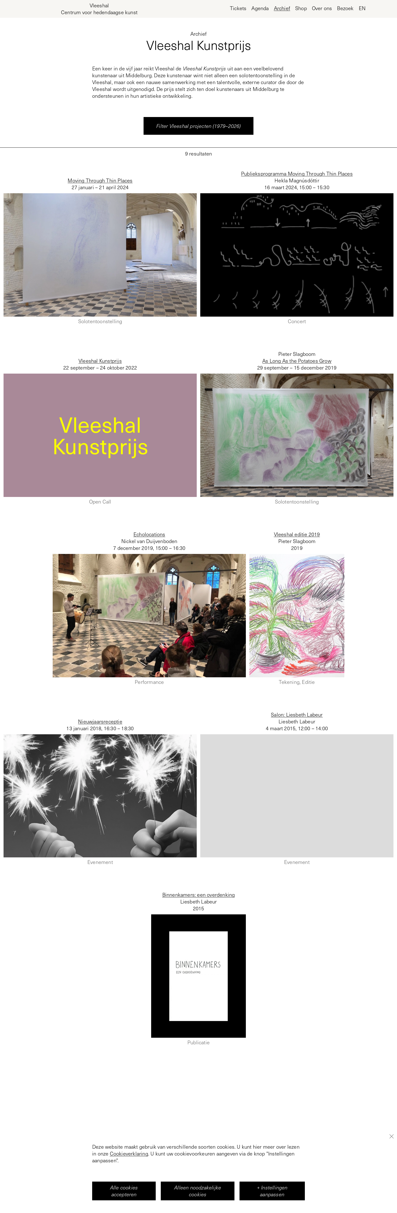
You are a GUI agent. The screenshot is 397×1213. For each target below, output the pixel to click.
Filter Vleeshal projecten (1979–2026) (198, 125)
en (362, 8)
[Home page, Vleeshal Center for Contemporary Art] (99, 9)
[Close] (391, 1160)
